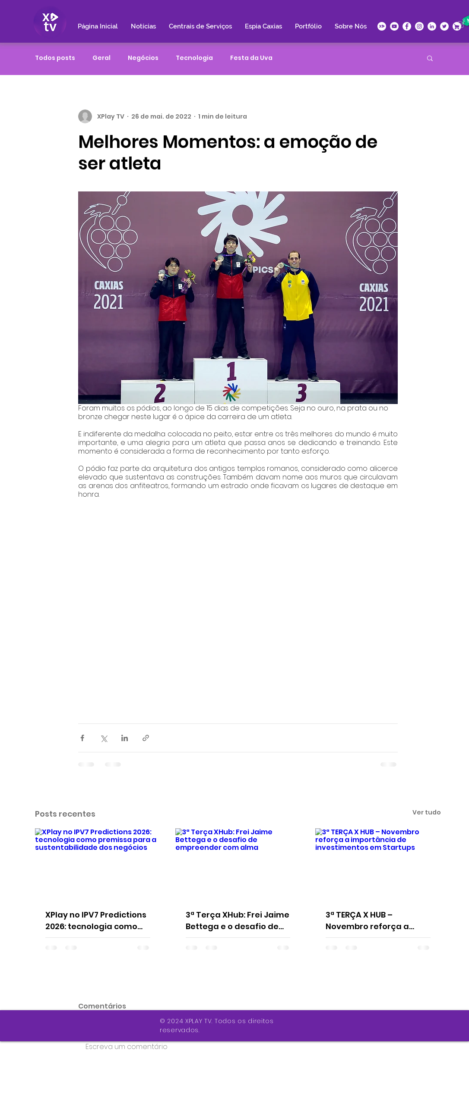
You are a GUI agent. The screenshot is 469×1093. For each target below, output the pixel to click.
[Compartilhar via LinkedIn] (124, 738)
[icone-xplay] (381, 26)
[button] (430, 57)
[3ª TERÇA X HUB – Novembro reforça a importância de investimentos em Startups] (378, 863)
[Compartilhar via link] (146, 738)
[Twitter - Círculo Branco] (444, 26)
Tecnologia (194, 58)
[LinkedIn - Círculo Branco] (432, 26)
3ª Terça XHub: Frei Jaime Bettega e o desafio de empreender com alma (237, 920)
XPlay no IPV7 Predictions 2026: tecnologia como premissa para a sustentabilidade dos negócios (95, 920)
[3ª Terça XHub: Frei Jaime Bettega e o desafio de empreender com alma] (238, 863)
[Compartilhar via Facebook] (82, 738)
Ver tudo (426, 812)
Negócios (143, 58)
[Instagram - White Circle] (419, 26)
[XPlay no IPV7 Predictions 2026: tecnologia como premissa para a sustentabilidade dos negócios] (98, 863)
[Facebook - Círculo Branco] (406, 26)
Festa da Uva (251, 58)
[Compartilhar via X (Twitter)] (103, 738)
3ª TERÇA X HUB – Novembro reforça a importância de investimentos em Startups (367, 920)
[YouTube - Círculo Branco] (394, 26)
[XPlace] (457, 26)
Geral (101, 58)
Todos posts (55, 58)
